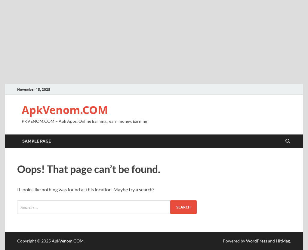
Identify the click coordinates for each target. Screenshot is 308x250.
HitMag (283, 240)
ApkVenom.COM (65, 110)
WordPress (256, 240)
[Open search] (287, 141)
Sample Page (36, 141)
